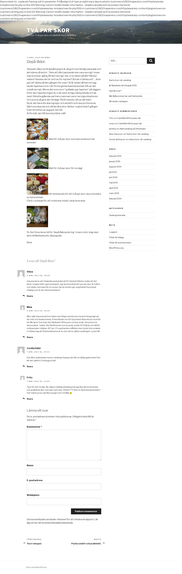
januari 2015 (114, 161)
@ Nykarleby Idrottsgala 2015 (123, 85)
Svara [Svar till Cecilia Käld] (30, 366)
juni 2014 (113, 177)
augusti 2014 (115, 166)
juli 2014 (113, 172)
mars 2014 (114, 193)
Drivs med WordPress (36, 567)
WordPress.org (116, 248)
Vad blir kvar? (115, 91)
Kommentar (34, 426)
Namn (30, 465)
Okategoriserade (117, 215)
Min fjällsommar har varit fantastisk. (126, 96)
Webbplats (33, 495)
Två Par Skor (48, 30)
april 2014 (113, 188)
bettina (112, 129)
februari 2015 (115, 156)
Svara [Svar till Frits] (30, 399)
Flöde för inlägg (116, 237)
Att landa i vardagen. (118, 101)
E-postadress (35, 480)
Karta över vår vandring (120, 80)
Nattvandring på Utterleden (133, 129)
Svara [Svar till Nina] (30, 337)
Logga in (113, 232)
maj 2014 (113, 182)
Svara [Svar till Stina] (30, 296)
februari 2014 (115, 198)
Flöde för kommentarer (120, 242)
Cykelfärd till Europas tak (129, 118)
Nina (47, 58)
